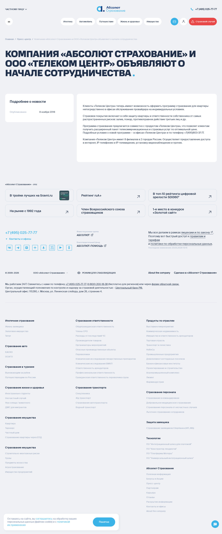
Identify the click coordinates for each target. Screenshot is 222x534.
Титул (8, 335)
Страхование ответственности (94, 320)
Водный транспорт (86, 407)
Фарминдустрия (155, 382)
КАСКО (9, 352)
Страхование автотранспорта (91, 402)
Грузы (8, 458)
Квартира (10, 423)
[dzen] (35, 247)
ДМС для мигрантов (15, 407)
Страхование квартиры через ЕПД (23, 437)
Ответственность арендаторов (92, 368)
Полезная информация (158, 474)
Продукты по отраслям (160, 320)
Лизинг (150, 377)
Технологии (153, 438)
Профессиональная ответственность (95, 372)
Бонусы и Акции (154, 478)
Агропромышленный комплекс (162, 372)
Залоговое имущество (16, 331)
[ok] (69, 247)
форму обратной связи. (165, 284)
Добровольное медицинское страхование (168, 402)
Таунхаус (10, 428)
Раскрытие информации (159, 501)
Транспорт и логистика (158, 345)
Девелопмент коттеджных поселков (165, 359)
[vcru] (52, 247)
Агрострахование (14, 467)
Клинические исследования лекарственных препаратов (106, 359)
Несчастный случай (15, 398)
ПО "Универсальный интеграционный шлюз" (170, 458)
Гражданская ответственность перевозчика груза (102, 377)
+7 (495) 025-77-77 (21, 233)
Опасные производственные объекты (96, 349)
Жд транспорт (83, 398)
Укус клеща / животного (17, 402)
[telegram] (18, 247)
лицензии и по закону (197, 232)
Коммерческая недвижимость (162, 331)
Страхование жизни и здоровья (24, 387)
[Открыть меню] (215, 524)
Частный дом (12, 432)
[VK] (9, 247)
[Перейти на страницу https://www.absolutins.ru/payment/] (174, 21)
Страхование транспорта (91, 387)
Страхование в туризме (19, 366)
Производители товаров (88, 340)
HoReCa (150, 349)
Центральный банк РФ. (129, 287)
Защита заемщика (157, 422)
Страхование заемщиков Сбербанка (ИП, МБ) (170, 428)
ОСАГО (9, 356)
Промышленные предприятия (162, 354)
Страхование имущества (20, 417)
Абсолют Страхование (160, 468)
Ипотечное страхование (19, 320)
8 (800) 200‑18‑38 (97, 284)
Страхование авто (16, 346)
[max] (26, 247)
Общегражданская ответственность (95, 326)
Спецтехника (83, 393)
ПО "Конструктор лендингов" (161, 449)
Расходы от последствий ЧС (90, 335)
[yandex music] (43, 247)
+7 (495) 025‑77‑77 (75, 284)
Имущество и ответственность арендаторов (169, 335)
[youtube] (60, 247)
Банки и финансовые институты (163, 363)
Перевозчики (83, 354)
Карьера (150, 492)
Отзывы (150, 497)
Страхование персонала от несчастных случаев (171, 407)
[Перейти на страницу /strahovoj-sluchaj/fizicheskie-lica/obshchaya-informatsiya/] (203, 21)
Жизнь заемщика (14, 326)
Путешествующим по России (20, 377)
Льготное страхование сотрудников (165, 412)
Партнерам (152, 488)
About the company (159, 272)
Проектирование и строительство (164, 368)
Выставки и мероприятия (160, 326)
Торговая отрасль (155, 340)
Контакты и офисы (18, 239)
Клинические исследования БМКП (94, 363)
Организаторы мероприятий (91, 345)
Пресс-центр (153, 483)
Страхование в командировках (162, 398)
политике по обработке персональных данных (181, 244)
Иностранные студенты (17, 393)
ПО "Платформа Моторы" (159, 453)
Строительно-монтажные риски (22, 453)
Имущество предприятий (18, 472)
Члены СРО (82, 331)
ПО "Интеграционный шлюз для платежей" (169, 444)
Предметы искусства (16, 462)
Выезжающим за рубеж (17, 372)
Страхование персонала (161, 392)
